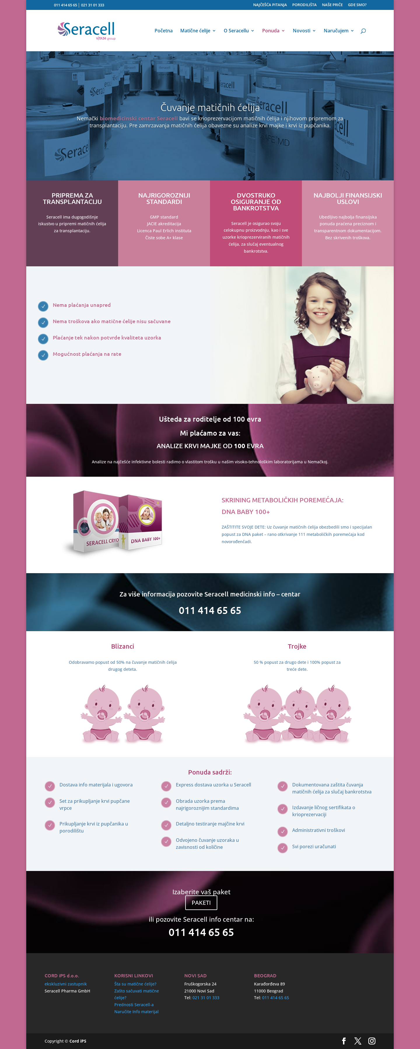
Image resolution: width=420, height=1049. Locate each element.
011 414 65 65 (65, 5)
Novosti (301, 31)
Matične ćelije (195, 31)
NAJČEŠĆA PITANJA (270, 5)
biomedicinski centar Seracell (139, 118)
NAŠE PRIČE (332, 5)
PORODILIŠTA (304, 5)
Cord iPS (77, 1041)
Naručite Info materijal (136, 1011)
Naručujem (336, 31)
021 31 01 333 (92, 5)
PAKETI (201, 903)
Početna (164, 31)
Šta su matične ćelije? (135, 984)
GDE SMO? (357, 5)
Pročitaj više (238, 550)
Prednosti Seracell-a (134, 1004)
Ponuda (270, 31)
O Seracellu (236, 31)
